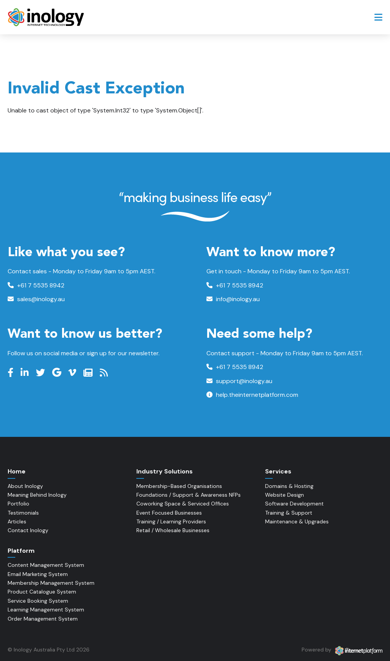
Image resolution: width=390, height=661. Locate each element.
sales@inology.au (36, 299)
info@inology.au (233, 299)
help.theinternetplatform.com (252, 395)
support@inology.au (239, 381)
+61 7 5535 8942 (36, 285)
